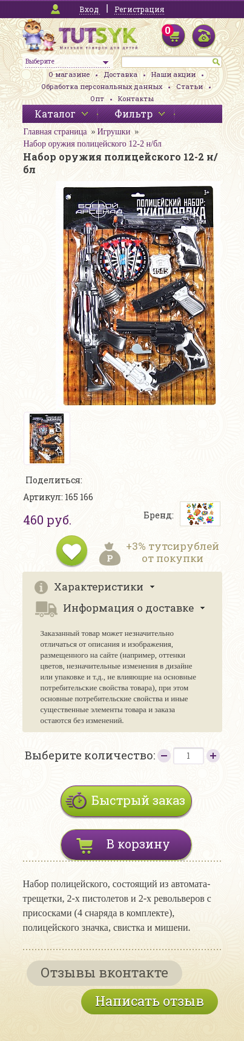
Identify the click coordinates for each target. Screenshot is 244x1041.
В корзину (138, 843)
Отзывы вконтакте (104, 972)
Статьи (189, 86)
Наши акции (173, 74)
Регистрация (139, 9)
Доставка (120, 74)
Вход (89, 9)
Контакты (136, 98)
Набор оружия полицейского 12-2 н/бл (93, 143)
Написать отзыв (149, 1001)
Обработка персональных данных (101, 86)
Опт (97, 98)
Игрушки (113, 131)
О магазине (69, 74)
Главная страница (55, 131)
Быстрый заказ (138, 800)
